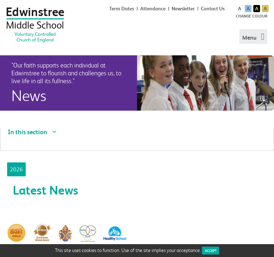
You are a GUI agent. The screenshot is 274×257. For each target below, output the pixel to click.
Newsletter (183, 8)
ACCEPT (211, 250)
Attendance (153, 8)
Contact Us (213, 8)
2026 (16, 169)
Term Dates (121, 8)
